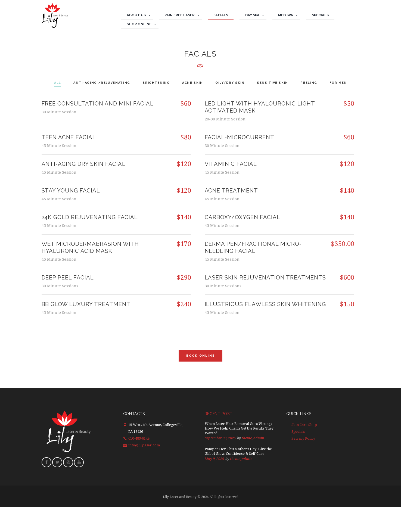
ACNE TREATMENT (231, 190)
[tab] (52, 83)
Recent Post (218, 414)
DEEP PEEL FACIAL (68, 277)
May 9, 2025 (214, 459)
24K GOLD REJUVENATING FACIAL (90, 217)
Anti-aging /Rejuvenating (98, 83)
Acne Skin (191, 83)
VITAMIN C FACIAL (231, 164)
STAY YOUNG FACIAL (71, 190)
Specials (298, 432)
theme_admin (253, 438)
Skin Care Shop (304, 425)
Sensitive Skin (274, 83)
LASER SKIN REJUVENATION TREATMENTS (265, 277)
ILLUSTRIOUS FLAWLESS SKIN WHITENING (265, 304)
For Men (343, 83)
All (52, 83)
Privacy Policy (303, 438)
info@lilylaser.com (144, 445)
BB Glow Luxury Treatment (86, 304)
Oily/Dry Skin (230, 83)
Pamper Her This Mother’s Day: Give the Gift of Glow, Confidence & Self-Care (238, 451)
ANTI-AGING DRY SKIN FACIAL (84, 164)
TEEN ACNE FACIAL (69, 137)
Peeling (312, 83)
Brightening (153, 83)
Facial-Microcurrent (240, 137)
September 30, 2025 (220, 438)
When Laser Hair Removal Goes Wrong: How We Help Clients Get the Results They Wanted (239, 428)
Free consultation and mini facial (98, 103)
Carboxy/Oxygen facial (243, 217)
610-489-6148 (139, 438)
